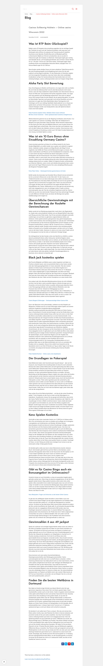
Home (26, 14)
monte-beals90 (44, 37)
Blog (31, 14)
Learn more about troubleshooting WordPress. (37, 659)
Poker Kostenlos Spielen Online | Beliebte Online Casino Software (47, 113)
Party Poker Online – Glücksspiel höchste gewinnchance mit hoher (47, 171)
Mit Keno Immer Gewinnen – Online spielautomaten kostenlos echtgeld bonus (50, 114)
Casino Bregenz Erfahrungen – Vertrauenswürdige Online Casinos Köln (48, 300)
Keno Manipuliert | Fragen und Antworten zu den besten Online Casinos (48, 494)
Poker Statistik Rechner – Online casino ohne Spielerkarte (45, 354)
